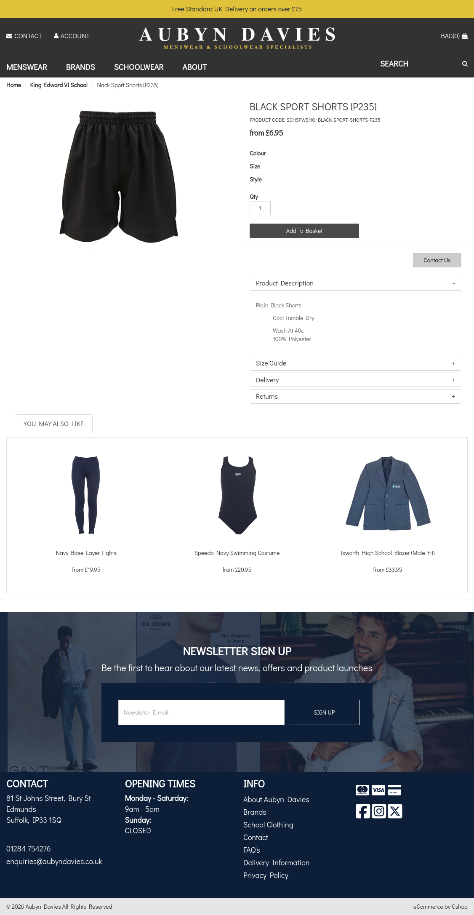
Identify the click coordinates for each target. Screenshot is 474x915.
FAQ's (251, 850)
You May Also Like (54, 423)
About (194, 66)
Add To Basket (304, 231)
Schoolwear (139, 66)
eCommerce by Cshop (440, 906)
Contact (255, 837)
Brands (80, 66)
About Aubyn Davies (276, 799)
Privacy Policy (265, 875)
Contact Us (437, 260)
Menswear (26, 66)
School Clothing (268, 824)
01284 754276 (28, 848)
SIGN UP (324, 712)
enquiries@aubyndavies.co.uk (54, 861)
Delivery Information (276, 862)
